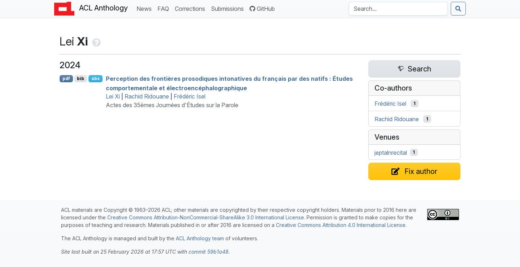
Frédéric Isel (189, 96)
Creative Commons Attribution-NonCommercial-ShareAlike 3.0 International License (205, 217)
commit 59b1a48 (208, 252)
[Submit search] (458, 9)
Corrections (191, 8)
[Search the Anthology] (398, 9)
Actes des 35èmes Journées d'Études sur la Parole (172, 105)
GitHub (262, 8)
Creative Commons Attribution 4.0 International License (341, 225)
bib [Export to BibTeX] (80, 78)
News (145, 8)
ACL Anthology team (200, 238)
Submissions (229, 8)
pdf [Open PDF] (66, 78)
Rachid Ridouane (147, 96)
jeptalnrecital (390, 152)
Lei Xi (113, 96)
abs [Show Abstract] (95, 78)
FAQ (164, 8)
